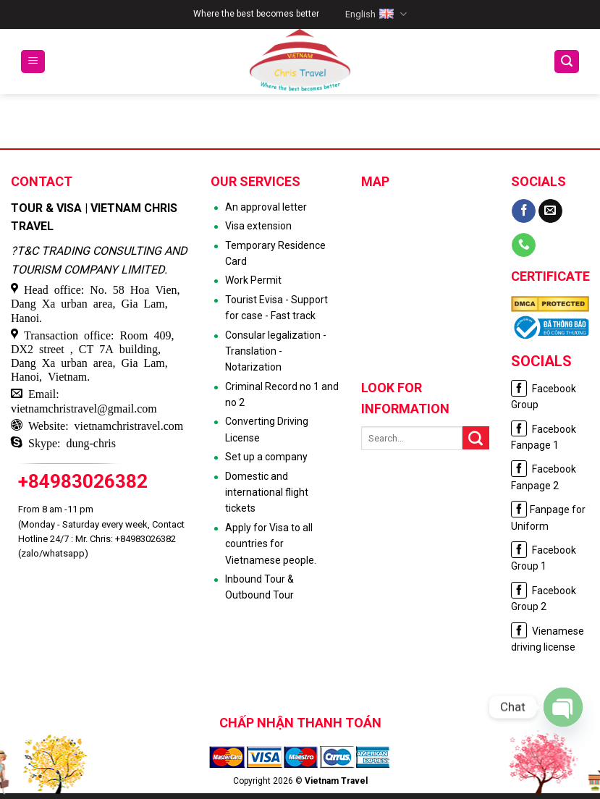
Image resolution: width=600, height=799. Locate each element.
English (376, 14)
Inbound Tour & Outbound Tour (259, 587)
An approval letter (266, 207)
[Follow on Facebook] (524, 211)
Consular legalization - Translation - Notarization (275, 351)
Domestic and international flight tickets (266, 492)
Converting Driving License (266, 429)
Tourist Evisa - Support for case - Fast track (276, 307)
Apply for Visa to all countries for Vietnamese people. (270, 544)
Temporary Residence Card (275, 253)
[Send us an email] (550, 211)
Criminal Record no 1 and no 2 (282, 394)
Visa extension (258, 226)
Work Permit (253, 280)
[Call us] (524, 245)
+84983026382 (83, 481)
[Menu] (33, 62)
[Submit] (475, 437)
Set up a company (266, 456)
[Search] (566, 62)
